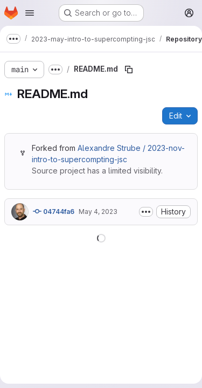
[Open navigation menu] (29, 13)
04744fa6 (53, 211)
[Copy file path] (128, 69)
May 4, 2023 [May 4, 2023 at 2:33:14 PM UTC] (98, 211)
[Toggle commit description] (146, 212)
